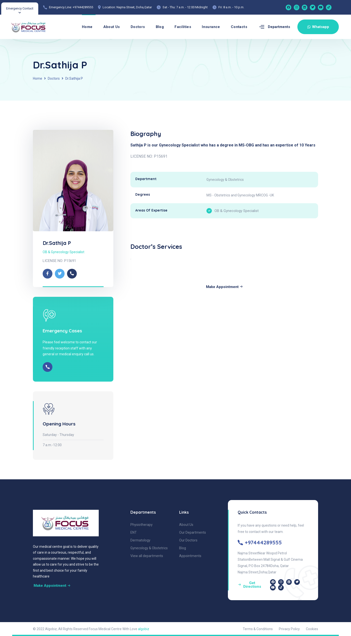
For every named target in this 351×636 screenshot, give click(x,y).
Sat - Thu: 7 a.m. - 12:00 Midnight (185, 7)
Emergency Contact (19, 8)
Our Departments (192, 532)
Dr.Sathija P (57, 243)
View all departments (146, 556)
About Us (111, 27)
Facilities (183, 27)
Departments (279, 27)
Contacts (239, 27)
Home (87, 27)
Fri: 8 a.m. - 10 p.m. (231, 7)
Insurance (211, 27)
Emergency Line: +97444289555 (71, 7)
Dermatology (140, 540)
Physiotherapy (141, 525)
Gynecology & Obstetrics (149, 548)
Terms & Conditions (258, 629)
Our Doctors (188, 540)
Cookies (312, 629)
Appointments (190, 556)
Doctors (138, 27)
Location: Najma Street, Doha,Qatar (127, 7)
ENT (133, 532)
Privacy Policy (289, 629)
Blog (160, 27)
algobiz (143, 629)
